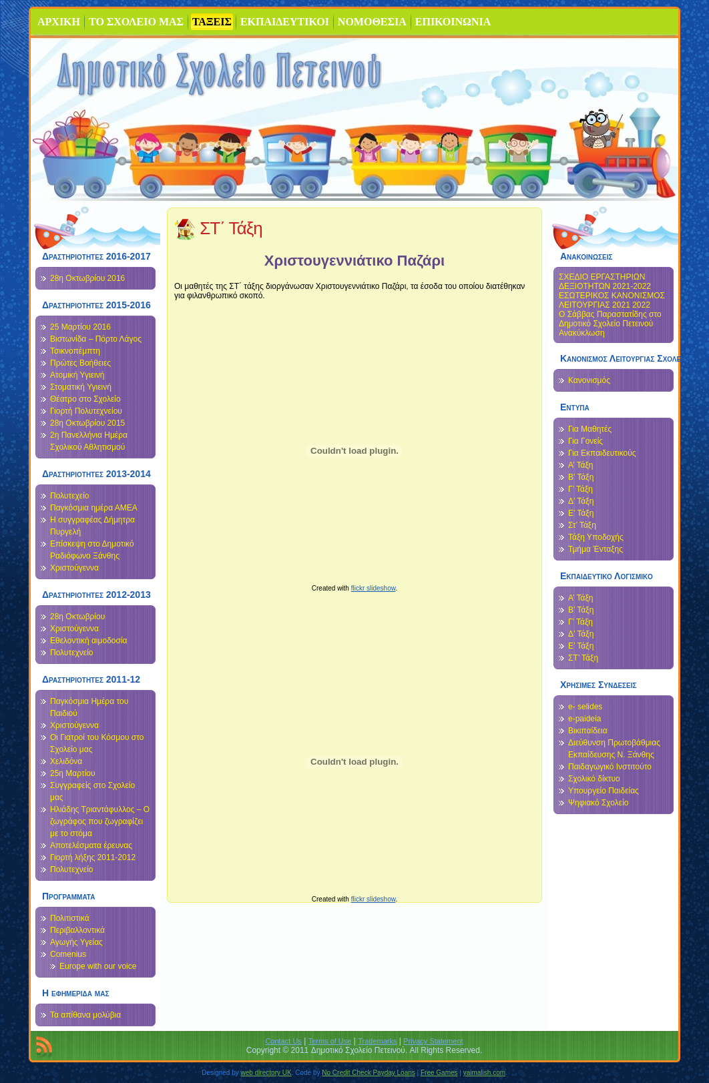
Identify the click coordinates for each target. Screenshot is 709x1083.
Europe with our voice (97, 966)
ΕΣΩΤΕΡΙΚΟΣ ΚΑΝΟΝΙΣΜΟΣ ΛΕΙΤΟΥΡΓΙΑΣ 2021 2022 (612, 300)
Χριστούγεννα (74, 568)
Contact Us (283, 1041)
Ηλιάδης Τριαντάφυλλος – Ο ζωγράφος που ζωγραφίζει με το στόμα (100, 821)
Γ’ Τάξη (580, 489)
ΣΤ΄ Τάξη (231, 228)
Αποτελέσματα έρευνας (91, 845)
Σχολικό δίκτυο (594, 778)
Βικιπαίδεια (588, 730)
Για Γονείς (585, 441)
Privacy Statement (433, 1041)
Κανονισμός (589, 380)
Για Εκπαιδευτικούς (602, 453)
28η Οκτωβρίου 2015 (87, 423)
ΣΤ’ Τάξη (583, 658)
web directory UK (266, 1072)
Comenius (68, 954)
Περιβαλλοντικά (77, 930)
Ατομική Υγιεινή (77, 375)
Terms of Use (330, 1041)
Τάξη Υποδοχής (596, 537)
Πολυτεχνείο (71, 652)
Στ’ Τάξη (582, 525)
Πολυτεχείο (69, 495)
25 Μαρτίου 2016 (80, 327)
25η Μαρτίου (72, 773)
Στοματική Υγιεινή (80, 387)
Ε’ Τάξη (581, 513)
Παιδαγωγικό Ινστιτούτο (610, 766)
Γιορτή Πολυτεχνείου (86, 411)
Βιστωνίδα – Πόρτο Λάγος (96, 339)
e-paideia (584, 718)
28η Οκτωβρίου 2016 (87, 278)
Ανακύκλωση (582, 333)
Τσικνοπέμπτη (75, 351)
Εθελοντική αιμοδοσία (89, 640)
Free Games (439, 1072)
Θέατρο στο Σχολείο (85, 399)
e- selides (585, 706)
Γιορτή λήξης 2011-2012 (93, 857)
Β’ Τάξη (581, 477)
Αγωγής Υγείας (76, 942)
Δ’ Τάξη (581, 501)
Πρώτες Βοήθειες (80, 363)
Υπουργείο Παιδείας (603, 790)
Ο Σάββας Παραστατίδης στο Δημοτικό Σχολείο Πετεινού (610, 319)
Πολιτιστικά (69, 918)
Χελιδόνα (66, 761)
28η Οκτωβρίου (77, 616)
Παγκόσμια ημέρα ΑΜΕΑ (94, 507)
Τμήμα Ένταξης (595, 549)
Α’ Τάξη (580, 465)
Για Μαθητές (590, 429)
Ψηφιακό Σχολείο (598, 802)
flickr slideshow (373, 588)
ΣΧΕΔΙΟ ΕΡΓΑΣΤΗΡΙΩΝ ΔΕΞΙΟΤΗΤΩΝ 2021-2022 (605, 281)
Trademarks (377, 1041)
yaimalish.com (484, 1072)
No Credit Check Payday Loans (368, 1072)
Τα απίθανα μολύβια (85, 1015)
